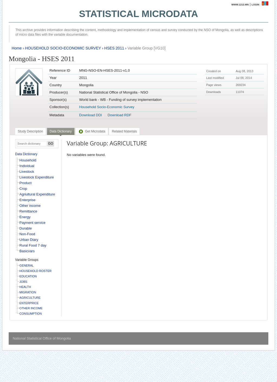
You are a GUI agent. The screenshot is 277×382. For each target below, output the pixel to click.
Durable (25, 228)
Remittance (28, 211)
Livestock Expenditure (36, 177)
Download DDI (90, 115)
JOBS (23, 281)
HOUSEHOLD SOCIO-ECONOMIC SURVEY (63, 48)
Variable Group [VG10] (146, 48)
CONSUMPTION (30, 313)
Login (255, 4)
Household (27, 160)
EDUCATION (28, 276)
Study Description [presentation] (30, 131)
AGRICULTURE (30, 297)
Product (25, 183)
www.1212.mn (240, 4)
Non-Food (27, 234)
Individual (26, 166)
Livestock (26, 172)
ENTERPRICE (29, 303)
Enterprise (27, 200)
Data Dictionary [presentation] (61, 131)
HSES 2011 (114, 48)
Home (17, 48)
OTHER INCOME (31, 308)
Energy (25, 217)
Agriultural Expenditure (37, 194)
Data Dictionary (26, 154)
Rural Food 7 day (33, 245)
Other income (30, 206)
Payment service (32, 223)
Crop (23, 189)
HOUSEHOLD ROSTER (35, 271)
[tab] (30, 131)
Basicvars (27, 251)
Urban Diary (28, 240)
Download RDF (119, 115)
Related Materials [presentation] (124, 131)
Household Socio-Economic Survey (106, 107)
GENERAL (26, 265)
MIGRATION (27, 292)
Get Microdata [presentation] (91, 131)
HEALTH (25, 286)
